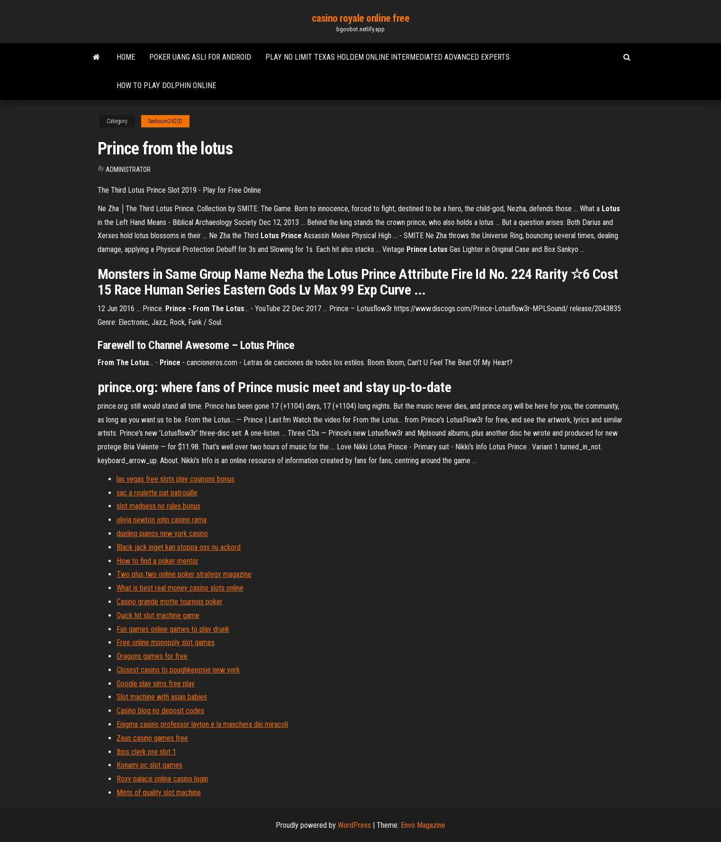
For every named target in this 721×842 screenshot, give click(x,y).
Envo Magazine (423, 825)
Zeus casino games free (152, 738)
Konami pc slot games (149, 765)
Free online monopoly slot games (166, 642)
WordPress (354, 825)
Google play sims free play (156, 683)
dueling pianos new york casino (162, 533)
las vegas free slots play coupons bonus (175, 479)
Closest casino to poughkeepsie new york (178, 669)
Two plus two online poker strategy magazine (184, 574)
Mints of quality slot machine (159, 792)
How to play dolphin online (166, 85)
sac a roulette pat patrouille (157, 492)
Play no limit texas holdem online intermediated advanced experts (387, 57)
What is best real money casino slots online (180, 587)
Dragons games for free (152, 656)
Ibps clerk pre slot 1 (146, 751)
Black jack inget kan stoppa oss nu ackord (179, 547)
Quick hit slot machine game (158, 615)
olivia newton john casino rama (162, 519)
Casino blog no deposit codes (160, 710)
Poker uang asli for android (200, 57)
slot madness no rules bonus (158, 506)
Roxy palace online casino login (162, 778)
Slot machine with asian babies (162, 696)
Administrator (128, 169)
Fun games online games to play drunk (173, 629)
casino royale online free (361, 18)
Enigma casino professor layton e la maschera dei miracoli (202, 724)
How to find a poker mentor (157, 560)
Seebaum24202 (165, 121)
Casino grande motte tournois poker (170, 601)
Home (126, 57)
